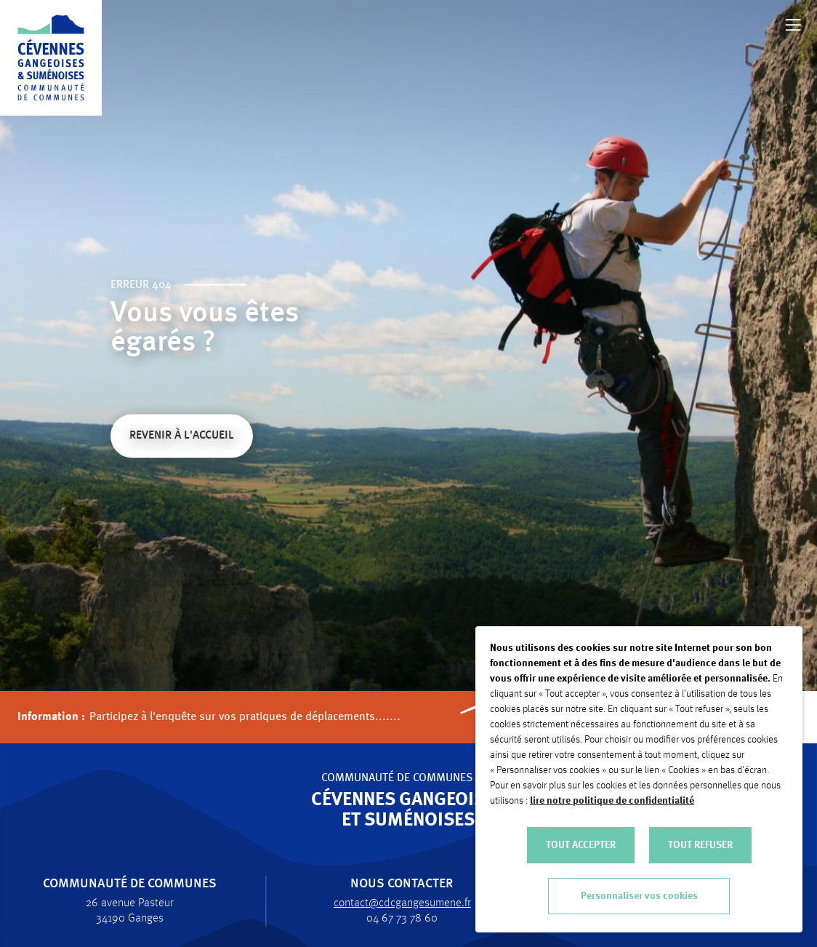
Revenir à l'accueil (181, 437)
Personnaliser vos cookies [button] (639, 896)
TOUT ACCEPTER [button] (581, 845)
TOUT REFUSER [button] (700, 845)
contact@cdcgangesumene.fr (395, 903)
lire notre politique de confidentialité (612, 801)
